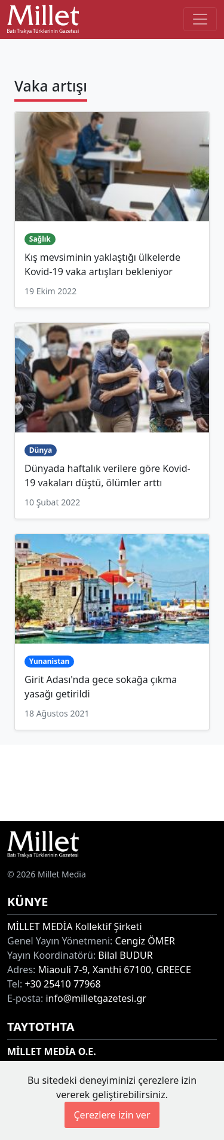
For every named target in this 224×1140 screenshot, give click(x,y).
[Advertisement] (112, 781)
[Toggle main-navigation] (200, 19)
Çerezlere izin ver (111, 1114)
